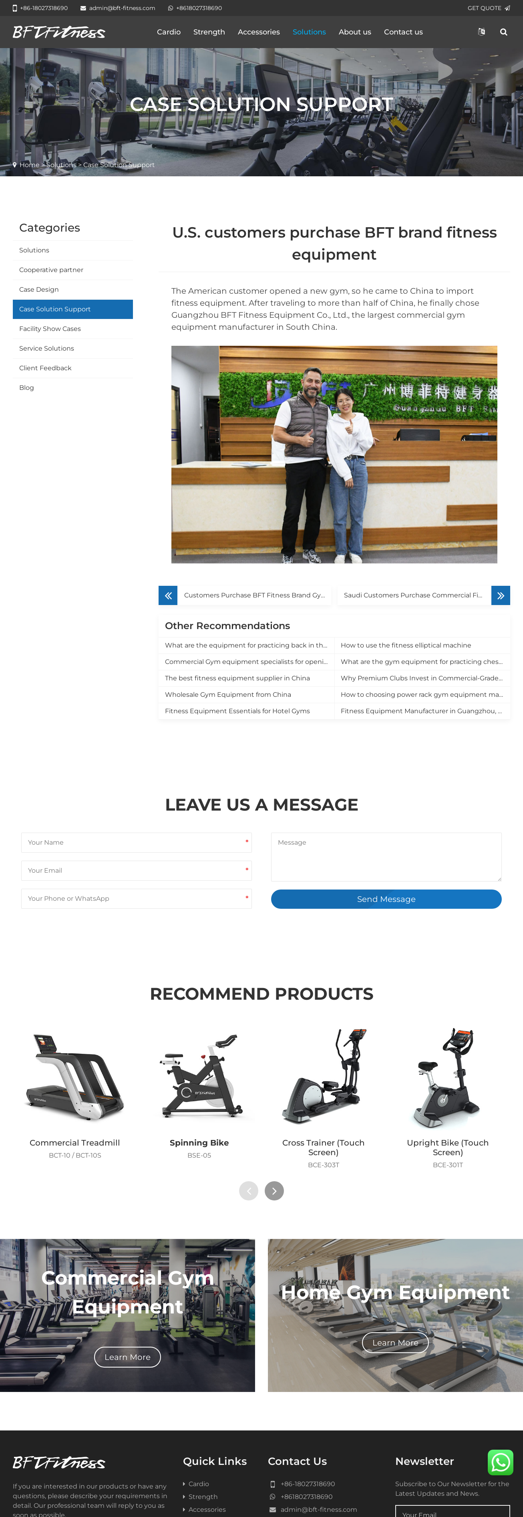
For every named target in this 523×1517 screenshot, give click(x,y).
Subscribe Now (441, 1431)
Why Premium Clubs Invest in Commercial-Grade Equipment (425, 566)
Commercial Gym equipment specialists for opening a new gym (249, 550)
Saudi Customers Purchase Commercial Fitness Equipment (427, 483)
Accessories (259, 32)
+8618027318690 (195, 8)
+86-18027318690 (40, 8)
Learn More (128, 1245)
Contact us (403, 32)
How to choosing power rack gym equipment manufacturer (425, 583)
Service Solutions (46, 348)
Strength (209, 32)
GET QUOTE (489, 8)
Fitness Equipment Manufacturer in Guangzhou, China (425, 599)
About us (355, 32)
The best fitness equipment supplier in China (237, 566)
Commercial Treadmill (75, 1031)
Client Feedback (45, 368)
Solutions (309, 32)
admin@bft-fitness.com (117, 8)
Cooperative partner (51, 270)
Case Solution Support (55, 309)
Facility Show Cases (50, 329)
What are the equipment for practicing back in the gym (249, 533)
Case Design (39, 289)
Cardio (169, 32)
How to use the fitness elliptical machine (406, 533)
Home (30, 165)
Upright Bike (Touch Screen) (448, 1035)
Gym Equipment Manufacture (247, 1499)
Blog (26, 387)
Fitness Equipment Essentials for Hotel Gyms (237, 599)
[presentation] (248, 1079)
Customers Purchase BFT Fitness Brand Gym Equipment (257, 483)
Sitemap (328, 1484)
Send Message (386, 787)
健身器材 (307, 1499)
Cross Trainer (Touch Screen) (323, 1035)
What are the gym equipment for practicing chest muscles (425, 550)
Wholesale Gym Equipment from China (228, 583)
